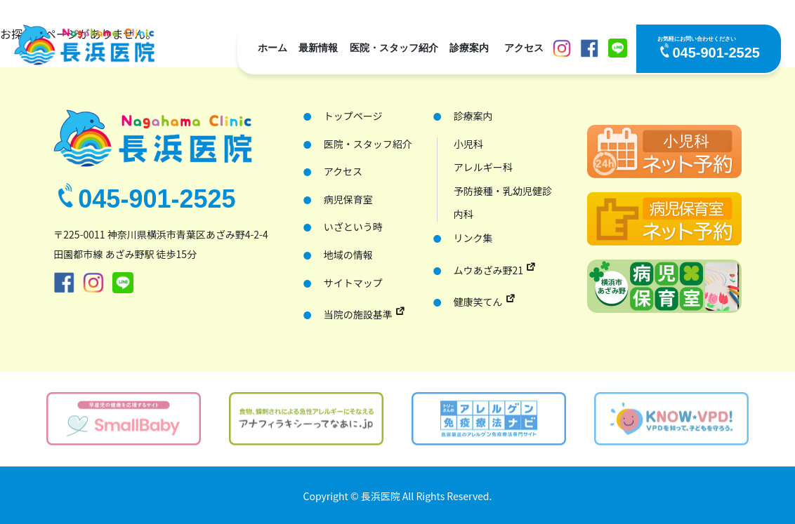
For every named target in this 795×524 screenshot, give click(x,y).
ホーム (272, 47)
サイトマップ (353, 283)
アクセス (524, 47)
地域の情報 (348, 255)
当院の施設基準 (358, 314)
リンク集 (473, 238)
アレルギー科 (483, 167)
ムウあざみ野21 (489, 270)
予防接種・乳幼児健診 (503, 191)
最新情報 (318, 47)
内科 (463, 214)
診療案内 (469, 47)
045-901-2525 (716, 52)
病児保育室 (348, 199)
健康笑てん (478, 302)
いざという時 (353, 227)
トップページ (353, 116)
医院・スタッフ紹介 (394, 47)
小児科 (468, 144)
